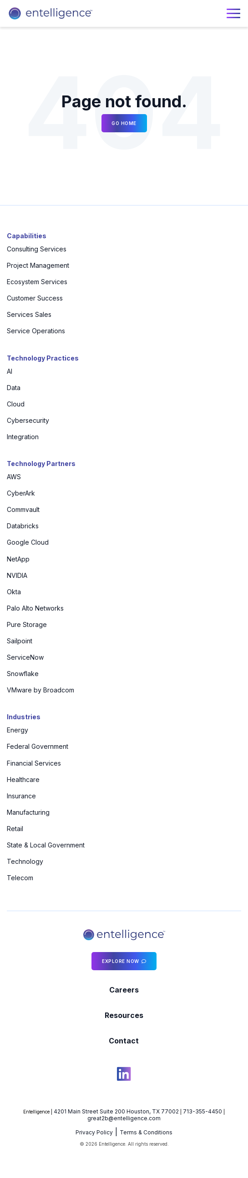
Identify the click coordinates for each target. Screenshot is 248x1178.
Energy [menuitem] (17, 730)
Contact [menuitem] (124, 1040)
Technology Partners (41, 463)
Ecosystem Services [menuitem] (37, 282)
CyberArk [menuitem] (21, 493)
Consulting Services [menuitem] (36, 249)
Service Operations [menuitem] (36, 331)
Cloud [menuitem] (16, 404)
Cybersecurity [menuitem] (28, 420)
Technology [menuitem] (25, 861)
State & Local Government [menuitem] (46, 845)
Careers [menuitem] (124, 989)
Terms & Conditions (146, 1132)
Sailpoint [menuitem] (19, 641)
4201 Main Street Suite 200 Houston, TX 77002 (116, 1111)
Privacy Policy (94, 1132)
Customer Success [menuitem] (35, 298)
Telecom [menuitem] (20, 878)
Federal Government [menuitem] (37, 746)
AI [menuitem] (9, 371)
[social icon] (124, 1075)
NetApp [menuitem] (18, 559)
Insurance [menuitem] (21, 796)
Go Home (124, 123)
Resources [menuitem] (124, 1015)
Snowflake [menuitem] (23, 673)
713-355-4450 (202, 1111)
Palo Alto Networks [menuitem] (35, 608)
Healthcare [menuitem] (23, 779)
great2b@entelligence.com (124, 1118)
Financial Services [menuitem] (34, 763)
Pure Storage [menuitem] (27, 624)
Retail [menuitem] (15, 828)
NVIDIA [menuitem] (17, 575)
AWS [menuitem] (14, 477)
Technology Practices (43, 358)
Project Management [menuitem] (38, 265)
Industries (23, 717)
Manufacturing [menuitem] (28, 812)
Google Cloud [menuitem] (28, 542)
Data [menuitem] (13, 387)
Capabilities (26, 236)
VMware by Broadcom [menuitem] (40, 690)
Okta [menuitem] (14, 592)
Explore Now (120, 961)
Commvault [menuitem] (23, 509)
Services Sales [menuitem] (29, 314)
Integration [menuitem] (23, 437)
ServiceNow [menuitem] (25, 657)
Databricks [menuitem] (23, 526)
